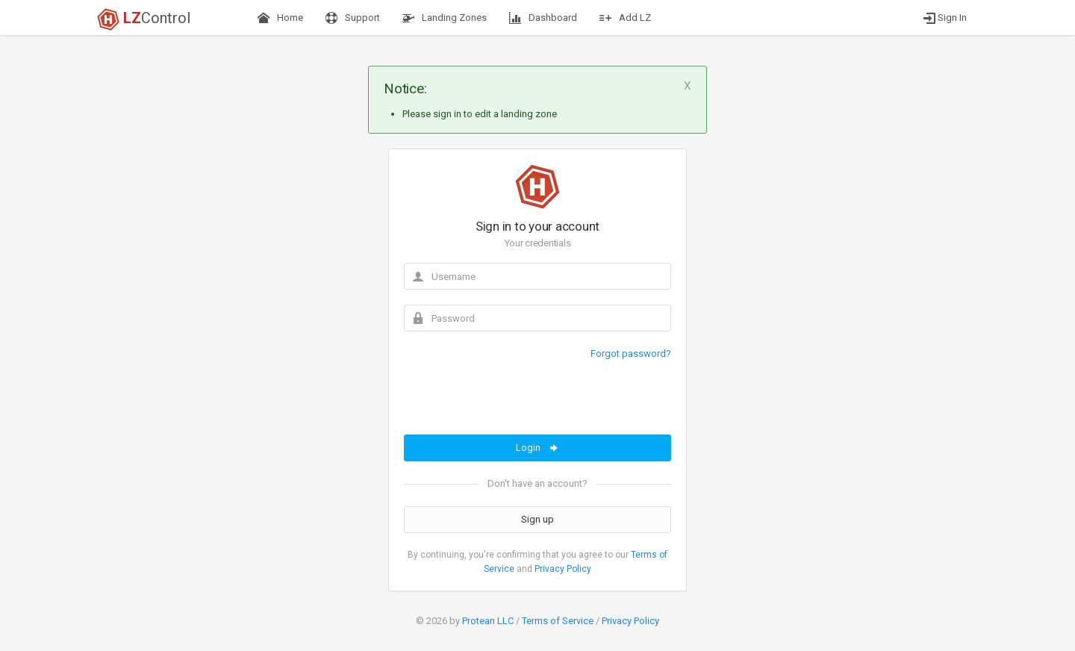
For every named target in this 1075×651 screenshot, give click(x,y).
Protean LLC (488, 620)
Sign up (537, 519)
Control (143, 19)
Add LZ (625, 18)
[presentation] (517, 405)
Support (352, 18)
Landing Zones (444, 18)
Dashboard (543, 18)
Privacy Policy (563, 569)
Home (280, 18)
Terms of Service (557, 620)
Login (538, 448)
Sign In (945, 18)
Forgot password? (631, 353)
